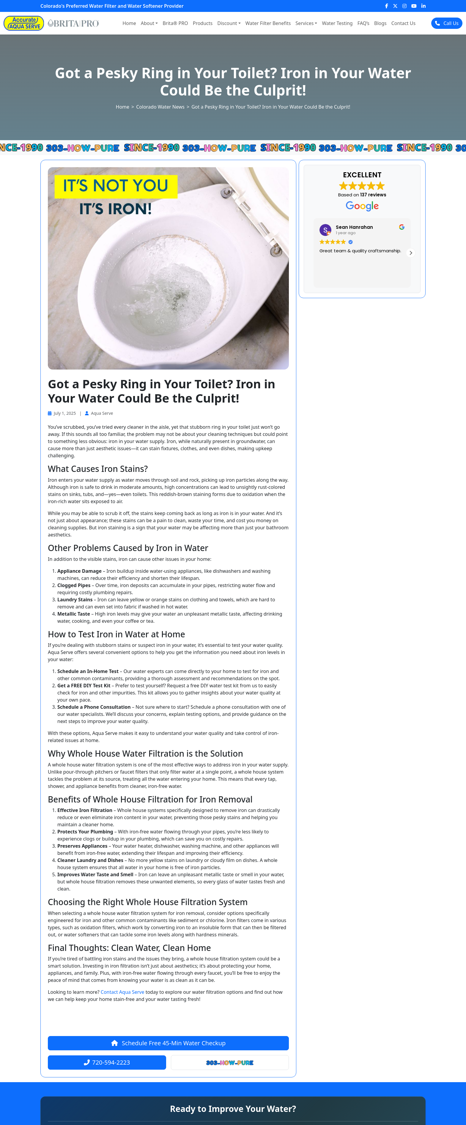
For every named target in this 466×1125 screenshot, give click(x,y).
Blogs (380, 23)
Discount (227, 23)
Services (304, 23)
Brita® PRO (175, 23)
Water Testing (337, 23)
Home (129, 23)
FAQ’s (363, 23)
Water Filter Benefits (268, 23)
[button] (410, 252)
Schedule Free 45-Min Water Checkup (168, 1043)
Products (203, 23)
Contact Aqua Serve (122, 992)
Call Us (447, 23)
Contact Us (403, 23)
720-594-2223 (107, 1062)
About (147, 23)
